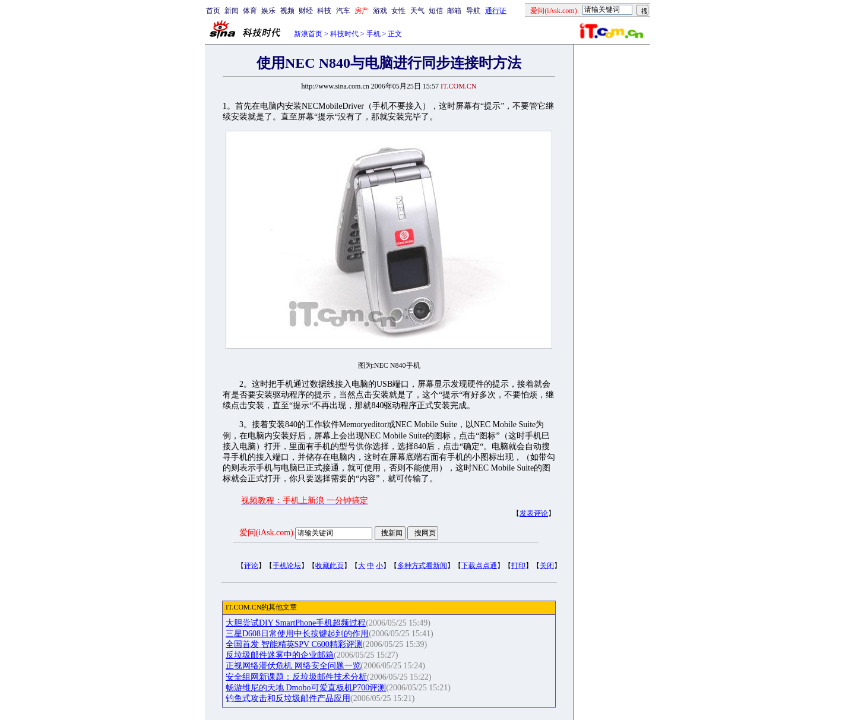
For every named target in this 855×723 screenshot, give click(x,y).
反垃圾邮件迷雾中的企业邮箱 (280, 655)
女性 (398, 11)
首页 (213, 11)
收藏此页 (329, 565)
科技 (324, 11)
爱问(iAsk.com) (266, 532)
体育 (250, 11)
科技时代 (344, 34)
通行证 (495, 11)
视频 (287, 11)
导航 (473, 11)
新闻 (231, 11)
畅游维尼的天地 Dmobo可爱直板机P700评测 (306, 687)
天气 (417, 11)
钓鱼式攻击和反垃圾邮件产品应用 (288, 698)
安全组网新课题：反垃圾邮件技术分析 (296, 677)
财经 (306, 11)
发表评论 (534, 513)
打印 (518, 565)
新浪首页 (308, 34)
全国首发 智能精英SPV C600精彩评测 (294, 644)
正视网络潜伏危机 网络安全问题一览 (293, 665)
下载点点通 (479, 565)
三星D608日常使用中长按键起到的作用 (297, 633)
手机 (373, 34)
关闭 (547, 565)
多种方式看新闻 (422, 565)
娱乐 (268, 11)
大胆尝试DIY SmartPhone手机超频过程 (296, 622)
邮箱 (454, 11)
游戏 (380, 11)
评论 (251, 565)
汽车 (343, 11)
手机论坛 (287, 565)
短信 (436, 11)
